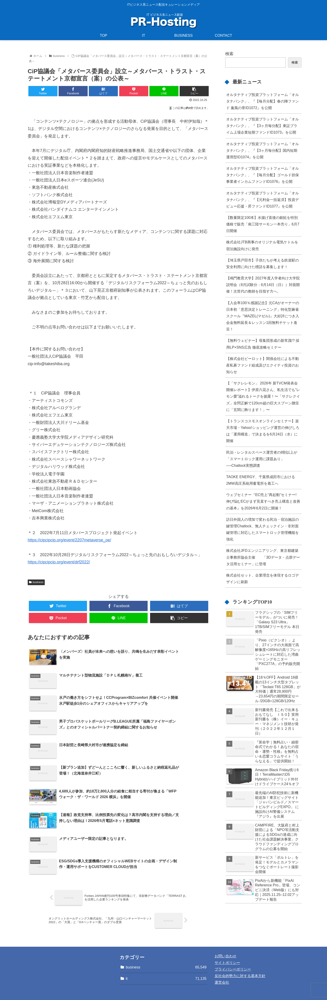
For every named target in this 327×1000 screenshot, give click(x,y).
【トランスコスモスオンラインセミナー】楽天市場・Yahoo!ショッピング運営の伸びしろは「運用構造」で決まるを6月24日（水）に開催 (262, 431)
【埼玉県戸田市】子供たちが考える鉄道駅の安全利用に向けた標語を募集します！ (262, 263)
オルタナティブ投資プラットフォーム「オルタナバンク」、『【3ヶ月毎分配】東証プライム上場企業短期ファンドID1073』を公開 (262, 125)
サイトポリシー (227, 937)
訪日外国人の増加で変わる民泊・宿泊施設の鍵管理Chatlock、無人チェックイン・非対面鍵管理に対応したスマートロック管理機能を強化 (262, 529)
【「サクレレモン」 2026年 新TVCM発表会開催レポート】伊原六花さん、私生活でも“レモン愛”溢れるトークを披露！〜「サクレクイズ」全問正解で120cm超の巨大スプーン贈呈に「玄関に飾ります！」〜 (263, 396)
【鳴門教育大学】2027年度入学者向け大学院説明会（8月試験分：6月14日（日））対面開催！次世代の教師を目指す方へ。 (263, 284)
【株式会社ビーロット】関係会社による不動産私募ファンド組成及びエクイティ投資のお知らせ (262, 365)
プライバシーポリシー (233, 944)
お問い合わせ (225, 931)
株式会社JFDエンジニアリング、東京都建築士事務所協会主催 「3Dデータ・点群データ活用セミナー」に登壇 (263, 557)
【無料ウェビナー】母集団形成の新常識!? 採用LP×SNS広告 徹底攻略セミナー (262, 343)
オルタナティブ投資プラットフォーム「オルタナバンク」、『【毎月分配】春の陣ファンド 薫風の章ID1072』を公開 (262, 101)
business (36, 582)
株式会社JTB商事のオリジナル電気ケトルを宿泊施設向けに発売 (262, 245)
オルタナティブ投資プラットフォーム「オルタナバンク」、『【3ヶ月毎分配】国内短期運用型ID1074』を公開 (262, 150)
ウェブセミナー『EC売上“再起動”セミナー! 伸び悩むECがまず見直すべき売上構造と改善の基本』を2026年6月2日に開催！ (263, 501)
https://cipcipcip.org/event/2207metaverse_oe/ (69, 540)
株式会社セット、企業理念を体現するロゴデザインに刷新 (262, 578)
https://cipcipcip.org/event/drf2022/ (59, 562)
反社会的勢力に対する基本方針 (240, 950)
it (166, 953)
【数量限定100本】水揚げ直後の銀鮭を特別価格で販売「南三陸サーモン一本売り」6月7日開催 (262, 224)
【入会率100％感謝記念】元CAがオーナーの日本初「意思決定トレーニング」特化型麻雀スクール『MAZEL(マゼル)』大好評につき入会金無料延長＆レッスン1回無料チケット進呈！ (262, 316)
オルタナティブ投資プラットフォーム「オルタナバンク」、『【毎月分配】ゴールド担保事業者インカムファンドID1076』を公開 (262, 174)
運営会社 (222, 957)
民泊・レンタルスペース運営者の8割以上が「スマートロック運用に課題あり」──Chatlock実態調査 (261, 458)
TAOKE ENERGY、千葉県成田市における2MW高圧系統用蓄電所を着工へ (260, 480)
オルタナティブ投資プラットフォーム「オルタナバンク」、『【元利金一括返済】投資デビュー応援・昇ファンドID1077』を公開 (262, 199)
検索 (229, 53)
